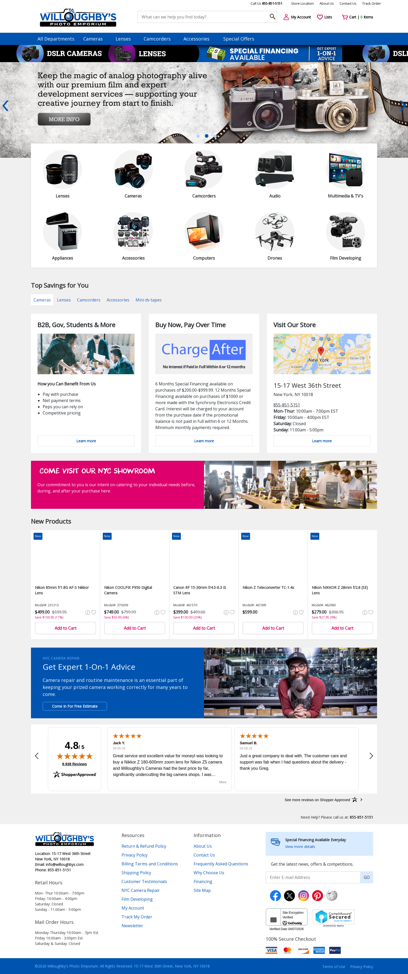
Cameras (95, 39)
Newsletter (132, 926)
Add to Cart (65, 628)
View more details (300, 846)
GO (367, 877)
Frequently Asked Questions (221, 864)
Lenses (126, 39)
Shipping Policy (136, 873)
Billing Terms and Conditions (150, 864)
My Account (133, 908)
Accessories (198, 39)
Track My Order (137, 917)
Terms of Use (333, 966)
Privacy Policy (135, 855)
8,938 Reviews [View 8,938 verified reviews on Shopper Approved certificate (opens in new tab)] (74, 763)
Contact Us (348, 3)
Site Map (202, 890)
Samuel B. (249, 743)
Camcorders (160, 39)
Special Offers (238, 39)
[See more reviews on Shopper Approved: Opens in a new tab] (317, 799)
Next (403, 106)
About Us (327, 3)
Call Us (266, 3)
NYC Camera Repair (141, 890)
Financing (203, 881)
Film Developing (137, 899)
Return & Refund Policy (144, 846)
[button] (36, 756)
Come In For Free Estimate (75, 706)
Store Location (302, 3)
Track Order (371, 3)
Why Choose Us (209, 873)
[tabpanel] (204, 110)
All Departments (55, 39)
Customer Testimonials (144, 881)
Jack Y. (119, 743)
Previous (5, 106)
